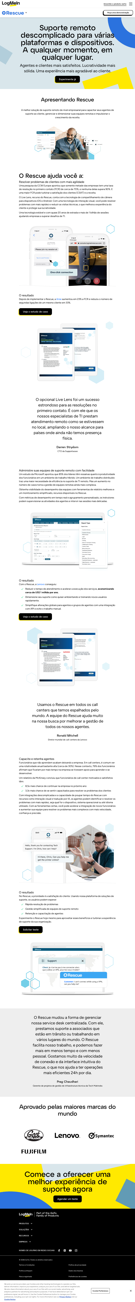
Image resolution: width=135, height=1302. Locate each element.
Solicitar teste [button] (31, 929)
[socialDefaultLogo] (59, 1250)
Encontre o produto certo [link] (115, 4)
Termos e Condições (27, 1265)
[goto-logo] (67, 1214)
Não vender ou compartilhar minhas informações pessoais (41, 1282)
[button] (26, 1223)
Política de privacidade (77, 1265)
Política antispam (25, 1271)
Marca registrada (25, 1277)
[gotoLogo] (11, 3)
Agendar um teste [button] (67, 1198)
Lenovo (41, 584)
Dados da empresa (76, 1271)
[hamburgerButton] (131, 4)
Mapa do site (74, 1282)
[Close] (131, 1295)
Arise (59, 299)
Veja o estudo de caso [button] (35, 311)
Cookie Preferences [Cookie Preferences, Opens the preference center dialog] (100, 1295)
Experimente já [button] (67, 79)
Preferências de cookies (78, 1277)
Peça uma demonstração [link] (118, 12)
